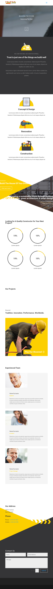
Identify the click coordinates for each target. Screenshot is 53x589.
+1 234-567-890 (13, 519)
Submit (44, 570)
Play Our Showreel (33, 352)
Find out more (6, 188)
